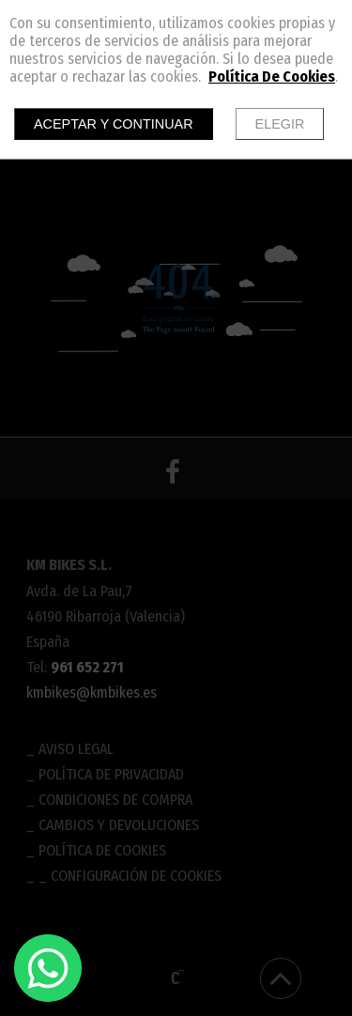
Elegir (280, 123)
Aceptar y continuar (113, 123)
